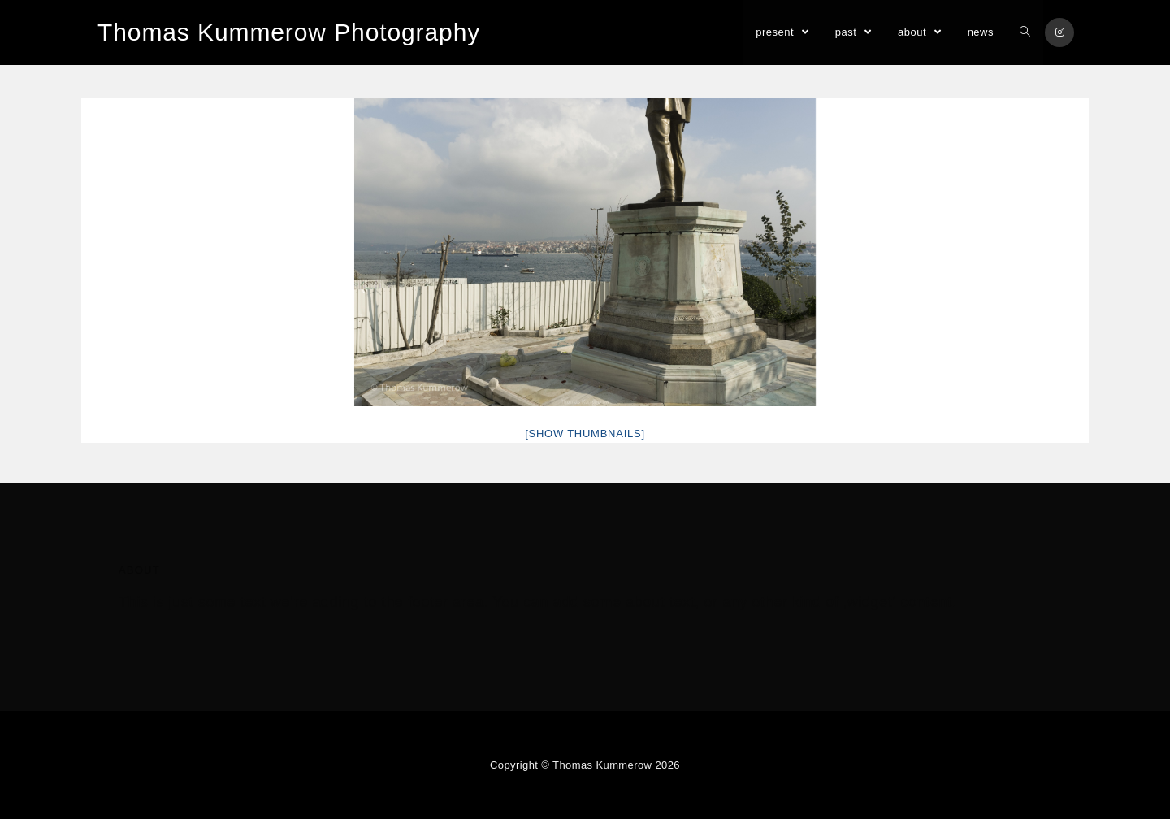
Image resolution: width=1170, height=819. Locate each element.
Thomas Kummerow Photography (289, 32)
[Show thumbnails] (585, 433)
